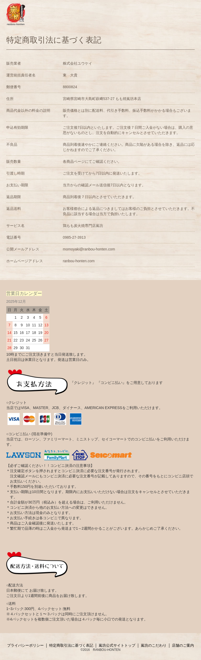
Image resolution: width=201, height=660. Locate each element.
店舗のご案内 (183, 645)
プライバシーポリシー (25, 645)
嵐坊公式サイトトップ (117, 645)
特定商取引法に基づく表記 (71, 645)
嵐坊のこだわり (153, 645)
